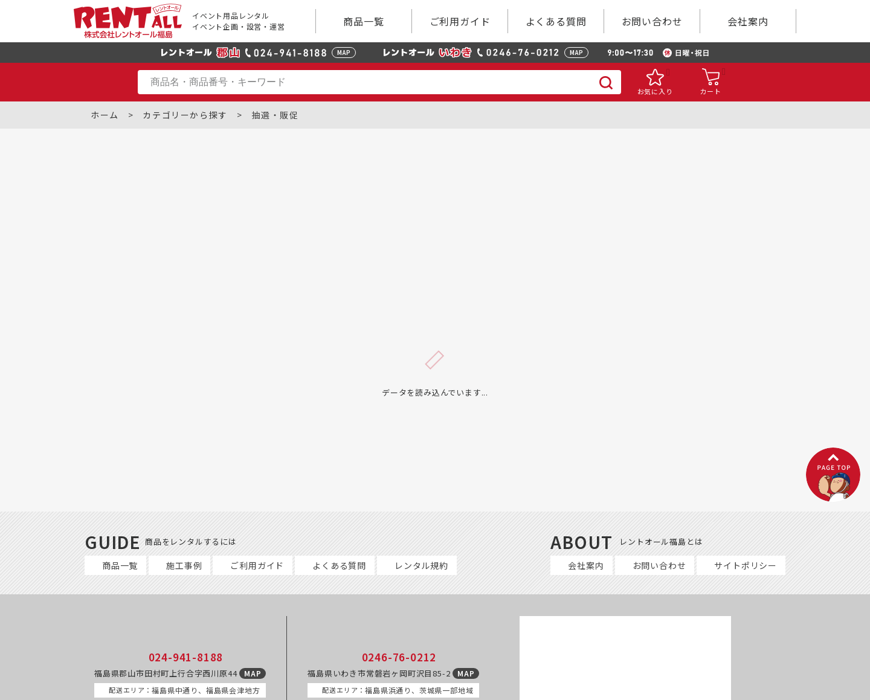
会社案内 (747, 21)
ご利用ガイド (460, 21)
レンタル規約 (421, 565)
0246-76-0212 (399, 657)
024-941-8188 (186, 657)
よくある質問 (556, 21)
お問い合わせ (652, 21)
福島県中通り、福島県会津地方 (184, 690)
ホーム (105, 115)
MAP (343, 52)
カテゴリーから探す (185, 115)
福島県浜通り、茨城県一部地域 (397, 690)
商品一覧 (363, 21)
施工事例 (184, 565)
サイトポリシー (745, 565)
